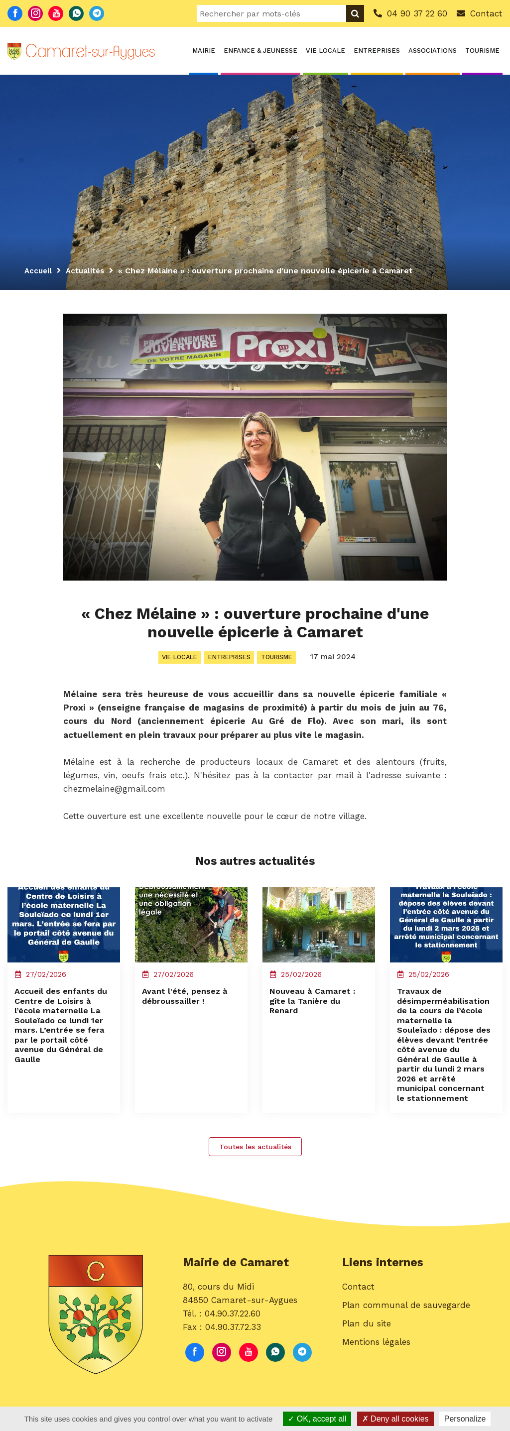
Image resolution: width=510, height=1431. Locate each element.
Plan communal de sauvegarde (406, 1328)
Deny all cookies (395, 1419)
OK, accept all (317, 1419)
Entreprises (377, 50)
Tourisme (482, 50)
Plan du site (366, 1346)
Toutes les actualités (255, 1166)
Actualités (88, 270)
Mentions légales (376, 1365)
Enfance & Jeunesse (260, 50)
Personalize (465, 1419)
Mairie (203, 50)
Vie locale (325, 50)
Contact (358, 1309)
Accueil (38, 270)
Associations (432, 50)
